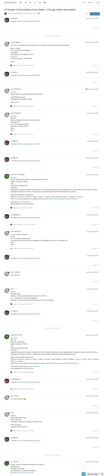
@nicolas (17, 42)
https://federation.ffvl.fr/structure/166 (22, 472)
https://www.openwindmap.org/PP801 (28, 75)
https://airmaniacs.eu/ (24, 202)
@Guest (14, 18)
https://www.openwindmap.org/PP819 (28, 440)
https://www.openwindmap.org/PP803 (28, 217)
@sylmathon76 (16, 214)
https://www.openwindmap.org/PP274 (28, 21)
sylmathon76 (14, 174)
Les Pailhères (14, 461)
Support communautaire (14, 13)
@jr (20, 335)
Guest (12, 42)
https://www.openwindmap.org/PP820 (28, 161)
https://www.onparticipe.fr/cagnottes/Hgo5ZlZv (63, 199)
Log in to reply (95, 14)
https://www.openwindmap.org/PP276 (28, 144)
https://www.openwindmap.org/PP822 (28, 314)
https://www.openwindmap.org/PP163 (28, 258)
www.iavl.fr (14, 56)
